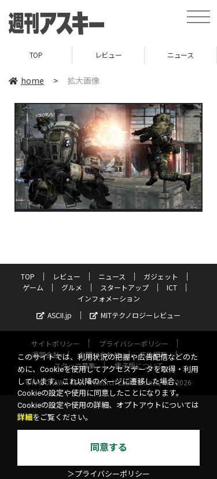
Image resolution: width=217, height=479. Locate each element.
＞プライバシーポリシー (108, 474)
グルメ (71, 287)
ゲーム (33, 287)
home (26, 80)
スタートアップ (124, 287)
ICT (172, 287)
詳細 (24, 417)
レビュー (108, 55)
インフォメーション (109, 298)
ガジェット (161, 276)
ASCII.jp (54, 315)
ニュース (180, 55)
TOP (36, 55)
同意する (108, 447)
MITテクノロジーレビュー (135, 315)
